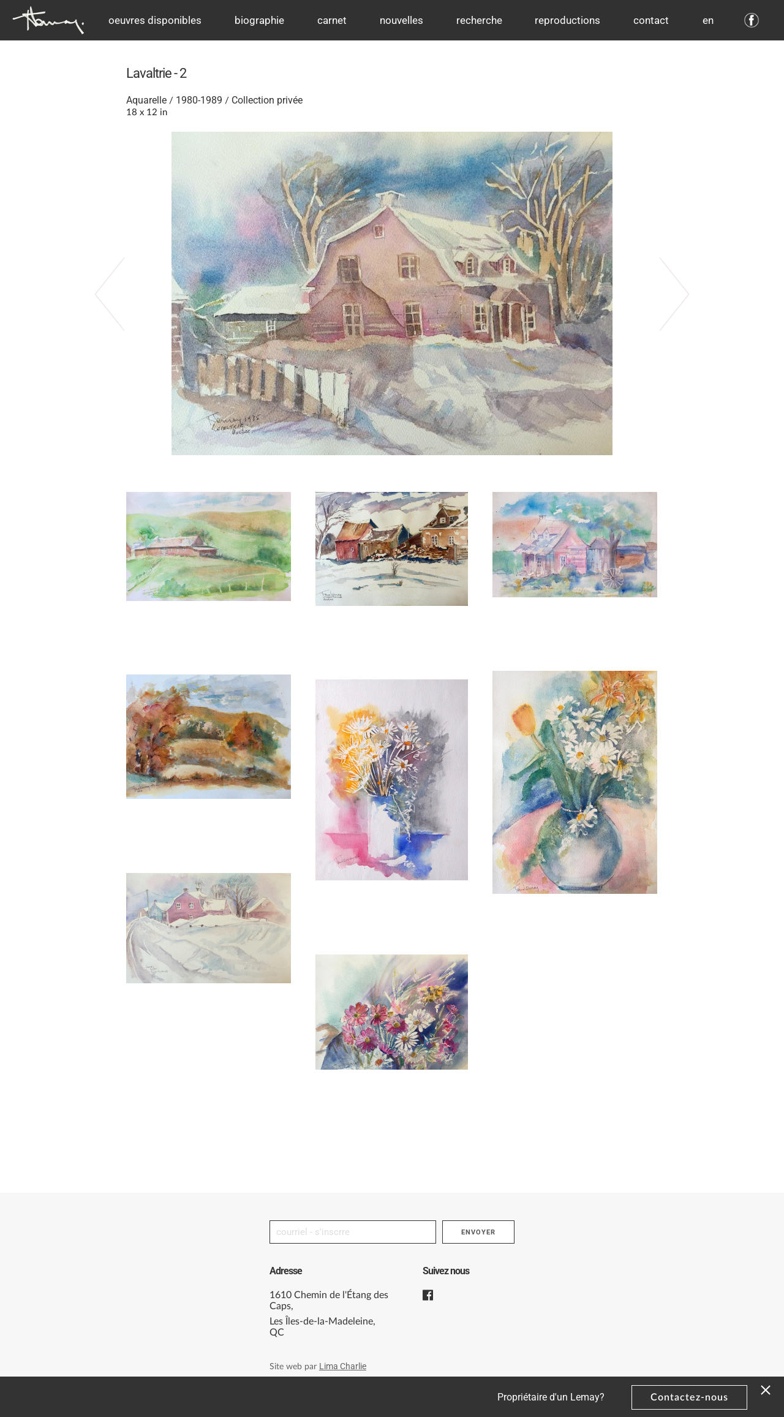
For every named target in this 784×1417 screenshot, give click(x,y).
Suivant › (662, 309)
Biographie (259, 20)
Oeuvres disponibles (155, 20)
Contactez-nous (689, 1397)
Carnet (332, 20)
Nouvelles (401, 20)
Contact (651, 20)
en (708, 20)
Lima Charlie (342, 1366)
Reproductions (567, 20)
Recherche (479, 20)
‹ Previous (121, 309)
